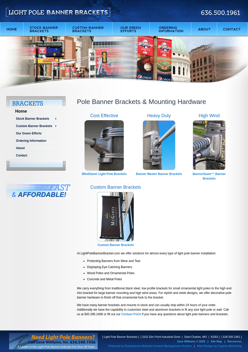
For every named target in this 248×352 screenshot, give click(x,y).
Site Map (216, 341)
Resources (235, 341)
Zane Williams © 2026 (191, 341)
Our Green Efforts (29, 133)
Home (21, 111)
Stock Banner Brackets (32, 118)
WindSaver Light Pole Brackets (104, 174)
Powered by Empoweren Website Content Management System (150, 345)
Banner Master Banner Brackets (159, 174)
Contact (21, 155)
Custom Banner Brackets (34, 126)
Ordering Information (31, 141)
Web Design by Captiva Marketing (219, 345)
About (20, 148)
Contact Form (131, 314)
